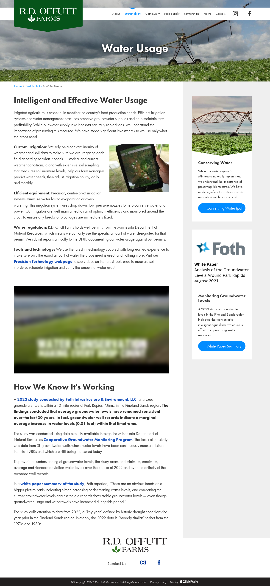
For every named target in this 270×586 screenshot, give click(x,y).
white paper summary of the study (52, 483)
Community (152, 13)
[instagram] (235, 14)
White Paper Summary (224, 346)
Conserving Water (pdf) (224, 208)
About (116, 13)
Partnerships (191, 13)
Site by (184, 582)
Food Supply (171, 13)
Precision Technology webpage (43, 261)
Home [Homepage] (18, 86)
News (207, 13)
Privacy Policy (158, 582)
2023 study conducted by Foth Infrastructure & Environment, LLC (76, 399)
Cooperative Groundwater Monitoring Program (88, 439)
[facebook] (249, 14)
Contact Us (117, 563)
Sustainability (134, 14)
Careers (222, 14)
